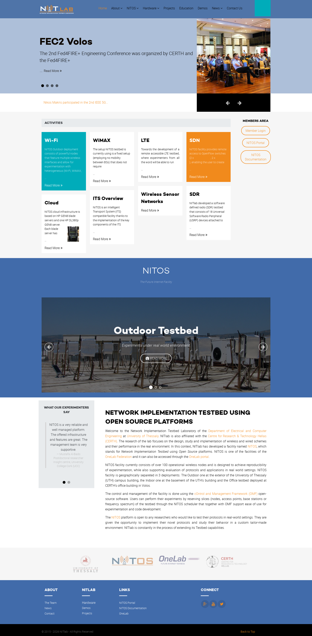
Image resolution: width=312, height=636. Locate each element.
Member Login (256, 128)
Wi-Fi (51, 138)
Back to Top (248, 628)
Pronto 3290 (202, 155)
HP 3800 (221, 155)
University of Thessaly (143, 433)
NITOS (252, 443)
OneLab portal (199, 454)
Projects (87, 610)
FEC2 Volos (74, 38)
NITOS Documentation (255, 155)
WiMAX (101, 138)
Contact (50, 610)
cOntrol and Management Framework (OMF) (225, 490)
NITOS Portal (256, 141)
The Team (51, 599)
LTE (145, 138)
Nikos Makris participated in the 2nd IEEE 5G (76, 100)
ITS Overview (108, 196)
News (48, 605)
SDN (194, 138)
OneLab (124, 610)
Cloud (51, 200)
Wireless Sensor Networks (160, 195)
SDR (194, 191)
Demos (86, 605)
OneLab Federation (118, 454)
